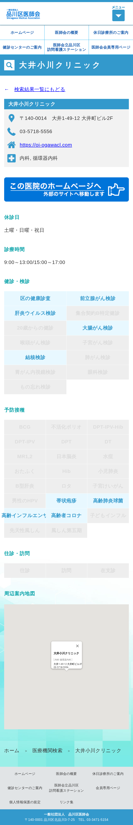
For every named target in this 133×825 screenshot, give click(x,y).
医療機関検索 (47, 750)
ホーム (12, 750)
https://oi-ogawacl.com (46, 145)
